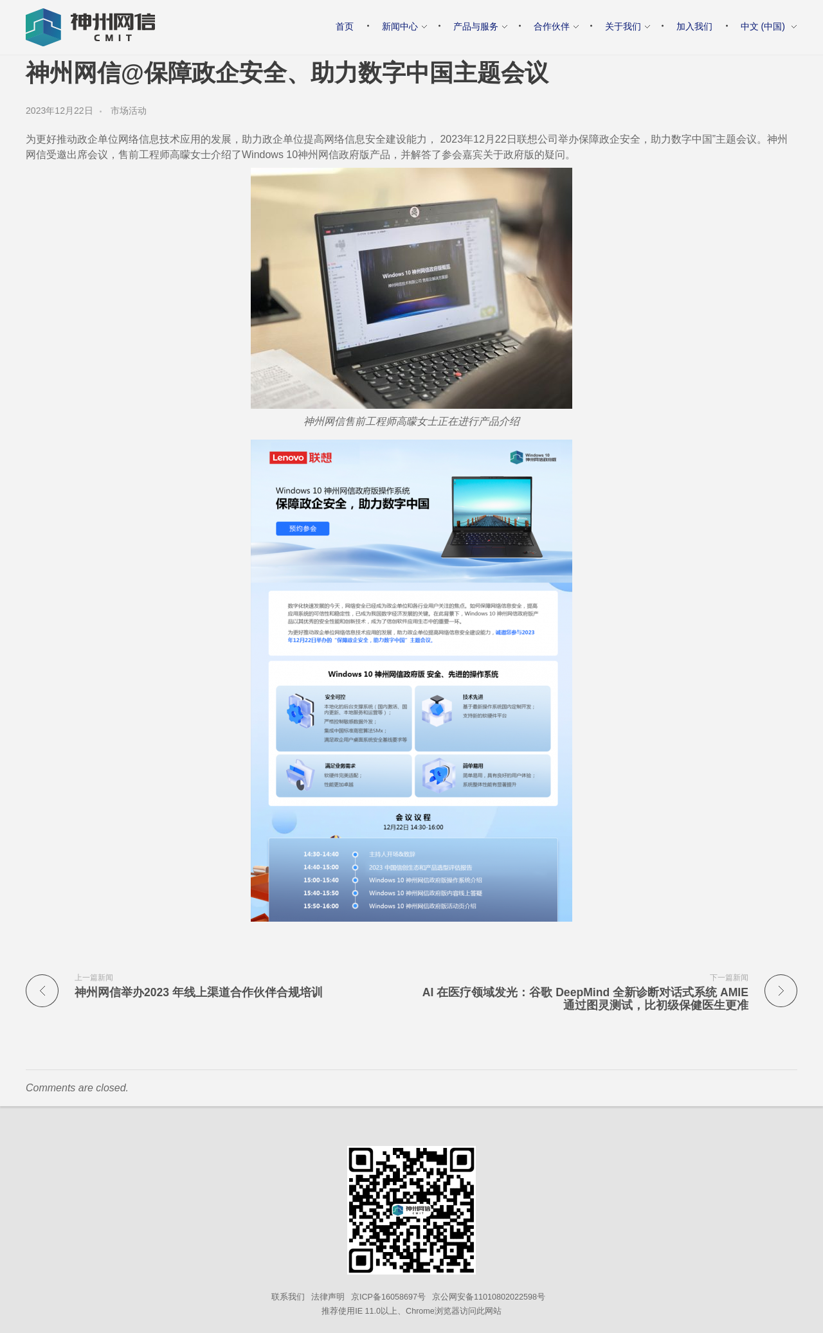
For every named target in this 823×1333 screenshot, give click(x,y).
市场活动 (129, 110)
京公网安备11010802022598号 (488, 1297)
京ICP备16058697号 (388, 1297)
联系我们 (288, 1297)
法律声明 (328, 1297)
